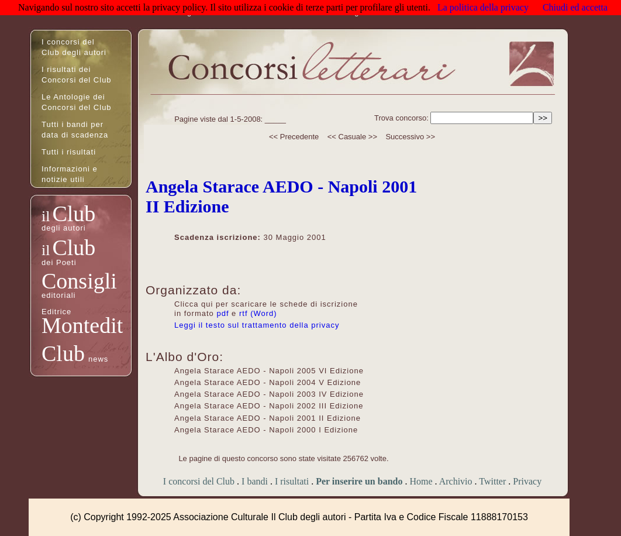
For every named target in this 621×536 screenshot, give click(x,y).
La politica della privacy (483, 7)
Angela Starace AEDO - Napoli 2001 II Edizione (267, 418)
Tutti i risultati (69, 151)
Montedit (82, 325)
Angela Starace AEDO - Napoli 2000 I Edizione (266, 429)
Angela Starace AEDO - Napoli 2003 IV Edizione (269, 394)
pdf (222, 313)
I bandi (255, 481)
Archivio (455, 481)
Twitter (492, 481)
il (46, 216)
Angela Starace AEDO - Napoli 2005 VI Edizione (269, 370)
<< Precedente (294, 136)
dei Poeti (59, 262)
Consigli (79, 281)
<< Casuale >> (352, 136)
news (98, 359)
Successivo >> (410, 136)
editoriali (58, 295)
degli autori (64, 228)
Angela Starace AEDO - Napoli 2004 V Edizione (267, 382)
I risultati (292, 481)
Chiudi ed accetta (575, 7)
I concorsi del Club (198, 481)
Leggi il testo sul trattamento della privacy (256, 325)
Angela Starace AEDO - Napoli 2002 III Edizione (269, 405)
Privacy (527, 481)
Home (420, 481)
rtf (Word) (258, 313)
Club (73, 213)
